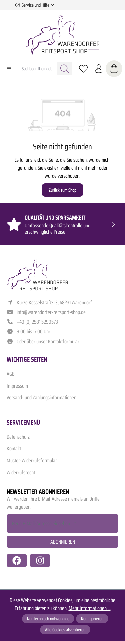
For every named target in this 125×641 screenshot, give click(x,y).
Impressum (17, 386)
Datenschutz (18, 437)
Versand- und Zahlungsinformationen (41, 397)
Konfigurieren (92, 618)
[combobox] (37, 68)
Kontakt (14, 448)
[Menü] (9, 68)
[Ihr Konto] (98, 68)
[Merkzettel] (83, 68)
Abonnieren (62, 542)
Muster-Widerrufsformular (32, 460)
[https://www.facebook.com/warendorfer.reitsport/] (17, 560)
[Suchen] (64, 68)
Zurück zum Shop (62, 190)
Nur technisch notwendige (48, 618)
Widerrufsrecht (21, 472)
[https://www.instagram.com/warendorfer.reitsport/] (40, 560)
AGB (11, 374)
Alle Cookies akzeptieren (65, 629)
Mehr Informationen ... (90, 608)
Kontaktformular (63, 341)
